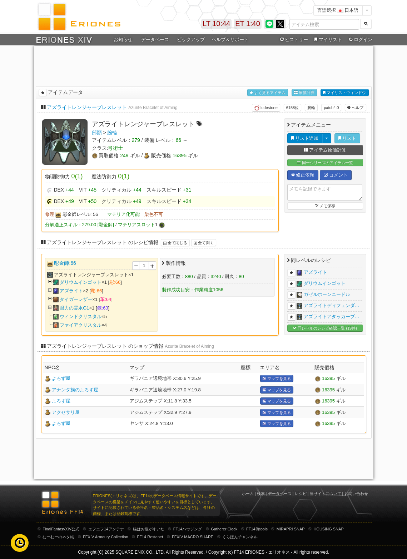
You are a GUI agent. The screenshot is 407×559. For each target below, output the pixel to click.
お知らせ (123, 39)
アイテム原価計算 (325, 150)
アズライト (71, 290)
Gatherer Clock (224, 529)
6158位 (292, 107)
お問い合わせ (356, 493)
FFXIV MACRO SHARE (192, 537)
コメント (336, 175)
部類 (97, 132)
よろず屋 (61, 378)
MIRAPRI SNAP (291, 529)
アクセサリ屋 (66, 412)
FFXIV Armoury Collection (105, 537)
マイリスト (327, 39)
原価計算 (304, 92)
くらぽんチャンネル (240, 537)
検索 (261, 493)
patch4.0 (331, 107)
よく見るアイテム (268, 92)
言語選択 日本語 (338, 10)
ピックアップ (191, 39)
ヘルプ (355, 107)
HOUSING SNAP (328, 529)
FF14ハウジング (187, 529)
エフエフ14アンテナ (106, 529)
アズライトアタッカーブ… (331, 316)
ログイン (360, 39)
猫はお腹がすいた (148, 529)
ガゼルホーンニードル (327, 294)
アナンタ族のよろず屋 (75, 389)
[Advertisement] (203, 65)
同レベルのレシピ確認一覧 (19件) (325, 328)
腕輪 (311, 107)
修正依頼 (303, 175)
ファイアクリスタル (80, 325)
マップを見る (277, 378)
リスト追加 (305, 138)
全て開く (204, 243)
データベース (155, 39)
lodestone (266, 107)
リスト (347, 138)
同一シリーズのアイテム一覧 (325, 162)
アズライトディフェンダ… (331, 305)
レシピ (301, 493)
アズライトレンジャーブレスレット (87, 107)
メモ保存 (325, 206)
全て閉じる (175, 243)
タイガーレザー (76, 299)
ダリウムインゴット (80, 282)
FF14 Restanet (150, 537)
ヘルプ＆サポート (230, 39)
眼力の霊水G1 (74, 308)
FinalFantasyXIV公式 (61, 529)
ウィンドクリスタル (80, 316)
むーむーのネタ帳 (58, 537)
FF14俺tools (257, 529)
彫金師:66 (65, 263)
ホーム (248, 493)
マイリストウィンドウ (344, 92)
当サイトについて (325, 493)
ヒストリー (293, 39)
